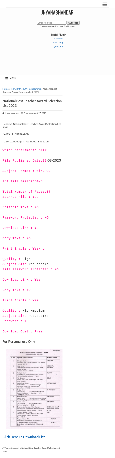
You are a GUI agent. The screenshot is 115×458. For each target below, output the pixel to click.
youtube (58, 46)
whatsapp (58, 42)
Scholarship (35, 88)
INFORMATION (19, 88)
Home (5, 88)
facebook (58, 38)
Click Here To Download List (24, 437)
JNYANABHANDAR (58, 12)
